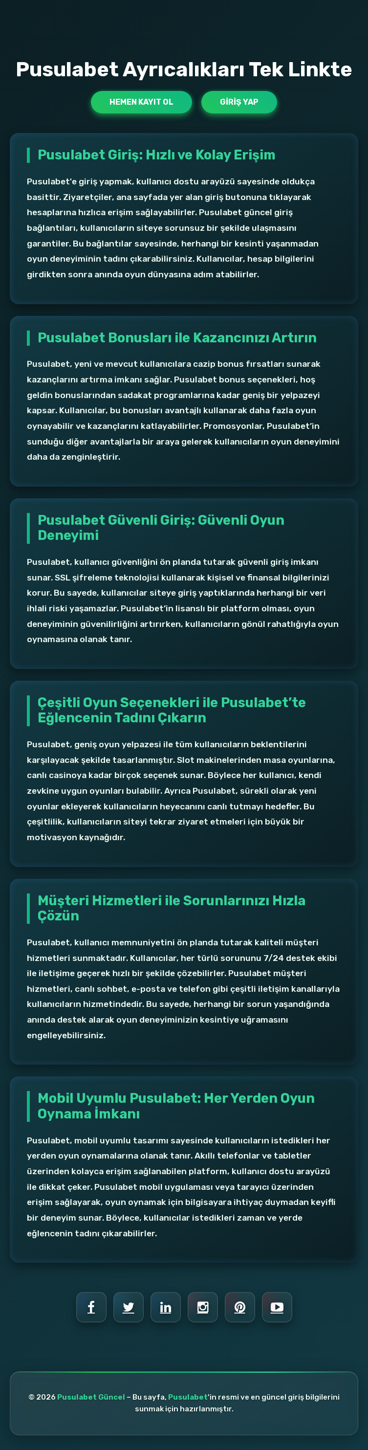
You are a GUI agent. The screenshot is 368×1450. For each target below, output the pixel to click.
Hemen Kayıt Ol (141, 102)
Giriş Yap (239, 102)
